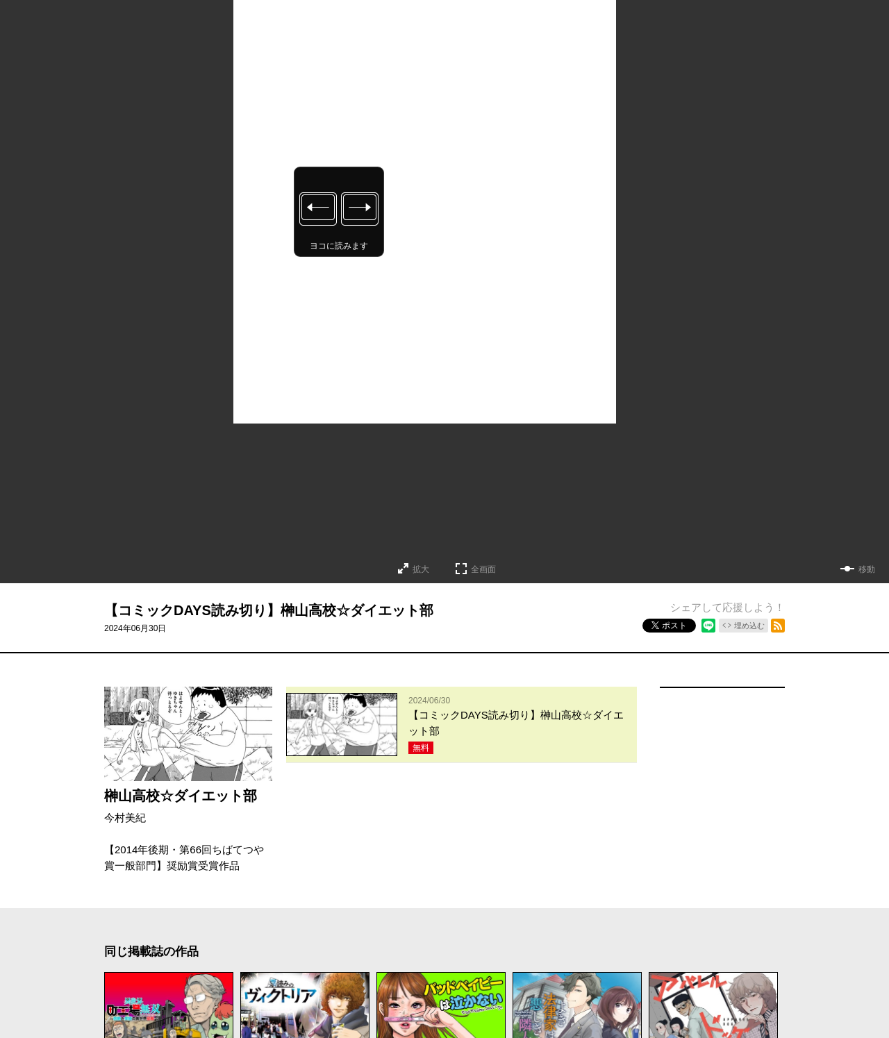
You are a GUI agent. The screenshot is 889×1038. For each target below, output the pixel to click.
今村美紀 (125, 817)
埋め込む (749, 625)
